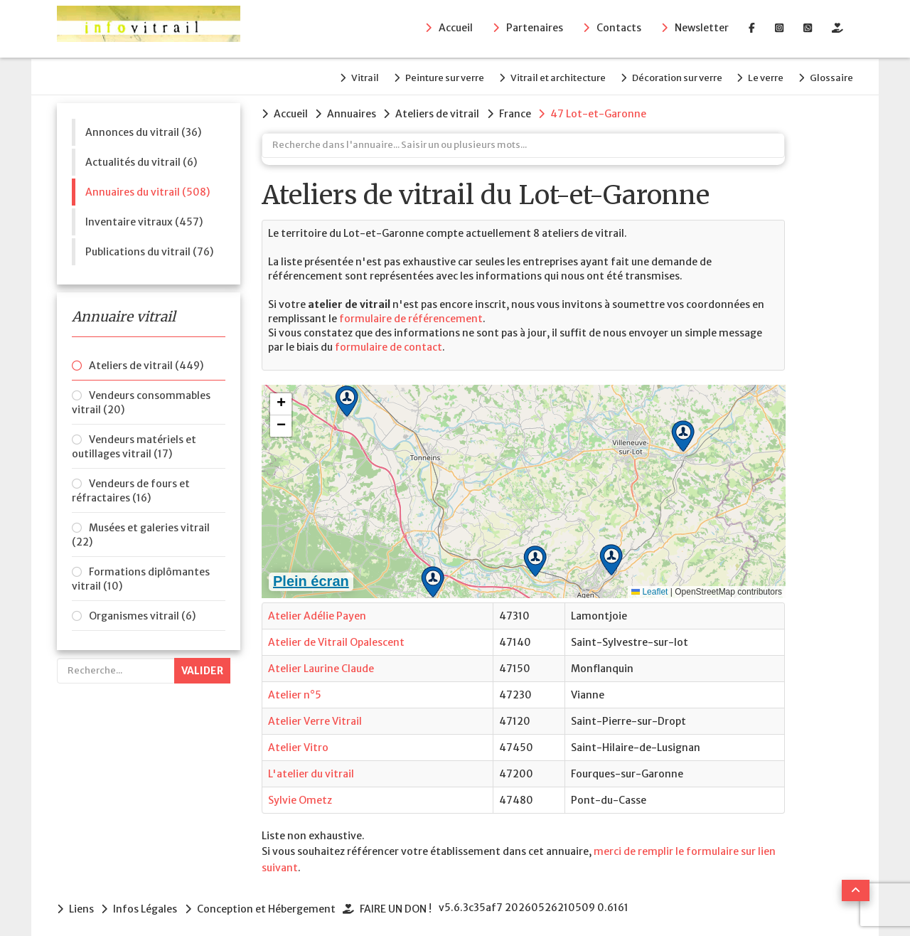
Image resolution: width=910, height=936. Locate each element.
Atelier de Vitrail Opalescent (336, 637)
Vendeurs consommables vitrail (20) (141, 399)
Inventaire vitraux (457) (144, 218)
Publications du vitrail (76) (149, 248)
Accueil (456, 29)
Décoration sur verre (666, 76)
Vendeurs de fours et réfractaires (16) (131, 487)
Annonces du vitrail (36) (143, 128)
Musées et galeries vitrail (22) (141, 531)
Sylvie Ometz (300, 795)
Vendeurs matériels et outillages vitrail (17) (134, 443)
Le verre (760, 76)
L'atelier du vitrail (311, 768)
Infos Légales (148, 903)
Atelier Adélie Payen (317, 611)
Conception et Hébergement (271, 903)
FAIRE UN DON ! (403, 903)
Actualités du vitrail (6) (141, 158)
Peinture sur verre (424, 76)
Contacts (618, 29)
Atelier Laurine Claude (321, 663)
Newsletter (702, 29)
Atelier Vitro (298, 742)
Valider (202, 667)
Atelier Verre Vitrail (315, 716)
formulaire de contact (388, 342)
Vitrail (339, 76)
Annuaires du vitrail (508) (147, 188)
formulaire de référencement (411, 313)
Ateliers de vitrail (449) (146, 362)
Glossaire (831, 76)
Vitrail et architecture (542, 76)
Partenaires (534, 29)
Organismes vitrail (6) (142, 612)
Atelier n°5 (294, 690)
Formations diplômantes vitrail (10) (141, 575)
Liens (81, 903)
